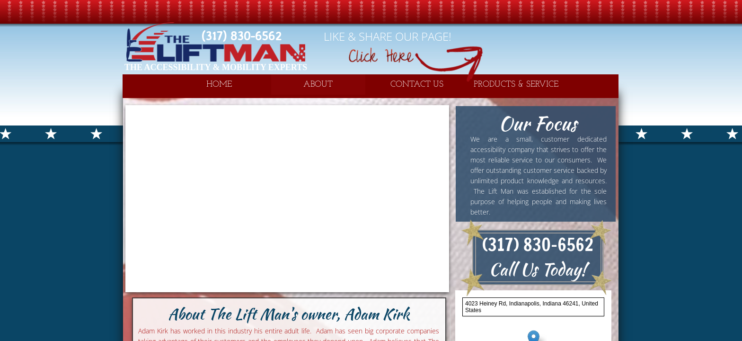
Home (219, 84)
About (318, 84)
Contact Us (416, 84)
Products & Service (516, 84)
